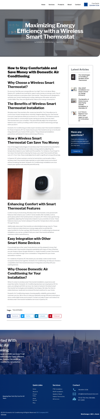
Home (43, 4)
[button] (13, 316)
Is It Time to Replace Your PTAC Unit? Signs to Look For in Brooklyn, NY (83, 116)
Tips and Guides (17, 310)
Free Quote (95, 3)
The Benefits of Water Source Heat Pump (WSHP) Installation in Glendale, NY (83, 103)
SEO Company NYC (42, 412)
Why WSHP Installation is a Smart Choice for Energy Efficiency (83, 91)
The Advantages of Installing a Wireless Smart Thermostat (84, 77)
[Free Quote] (86, 4)
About (69, 4)
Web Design (85, 414)
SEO (91, 414)
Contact (78, 4)
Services (51, 4)
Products (61, 4)
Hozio (97, 414)
